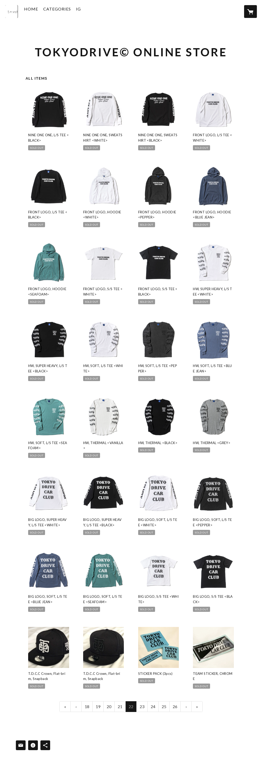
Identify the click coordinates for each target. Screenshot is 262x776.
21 (120, 706)
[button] (66, 12)
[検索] (11, 11)
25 (164, 706)
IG (87, 11)
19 (98, 706)
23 (142, 706)
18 (87, 706)
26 (175, 706)
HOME (40, 11)
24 (153, 706)
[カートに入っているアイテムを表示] (250, 11)
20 (109, 706)
